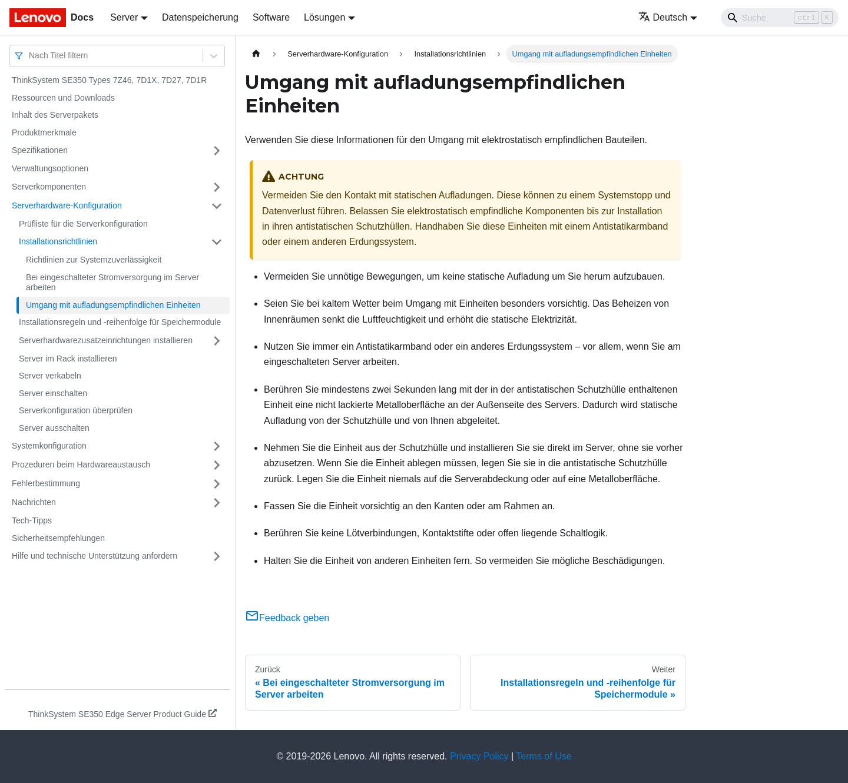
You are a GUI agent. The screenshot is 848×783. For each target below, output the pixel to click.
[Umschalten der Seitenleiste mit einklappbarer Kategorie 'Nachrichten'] (217, 502)
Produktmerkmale (44, 132)
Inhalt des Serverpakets (55, 115)
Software (271, 17)
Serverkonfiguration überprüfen (75, 410)
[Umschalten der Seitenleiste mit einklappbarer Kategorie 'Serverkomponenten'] (217, 187)
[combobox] (30, 55)
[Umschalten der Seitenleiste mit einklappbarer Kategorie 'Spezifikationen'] (217, 150)
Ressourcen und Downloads (63, 97)
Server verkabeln (50, 375)
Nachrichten (34, 502)
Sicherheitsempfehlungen (58, 538)
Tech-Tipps (32, 520)
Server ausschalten (54, 428)
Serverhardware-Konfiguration (67, 205)
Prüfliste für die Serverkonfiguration (83, 223)
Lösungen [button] (324, 17)
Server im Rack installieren (68, 358)
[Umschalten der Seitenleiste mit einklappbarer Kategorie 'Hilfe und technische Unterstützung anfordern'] (217, 556)
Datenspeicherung (200, 17)
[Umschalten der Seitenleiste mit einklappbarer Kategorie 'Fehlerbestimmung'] (217, 484)
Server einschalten (53, 393)
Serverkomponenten (49, 186)
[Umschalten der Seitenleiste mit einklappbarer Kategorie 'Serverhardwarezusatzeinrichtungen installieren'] (217, 340)
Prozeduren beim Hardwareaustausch (81, 464)
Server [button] (124, 17)
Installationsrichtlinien (58, 241)
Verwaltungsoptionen (50, 168)
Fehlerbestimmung (46, 483)
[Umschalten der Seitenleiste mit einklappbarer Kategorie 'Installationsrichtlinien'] (217, 242)
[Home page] (256, 54)
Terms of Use (543, 756)
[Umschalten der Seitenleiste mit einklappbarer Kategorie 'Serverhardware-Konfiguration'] (217, 206)
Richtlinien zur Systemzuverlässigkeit (93, 259)
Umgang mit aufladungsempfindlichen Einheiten (113, 305)
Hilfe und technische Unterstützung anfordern (94, 555)
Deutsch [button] (663, 17)
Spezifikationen (40, 150)
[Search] (780, 17)
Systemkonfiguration (49, 445)
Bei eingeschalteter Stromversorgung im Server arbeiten (112, 283)
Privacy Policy (479, 756)
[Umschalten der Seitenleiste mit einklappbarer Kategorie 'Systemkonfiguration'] (217, 446)
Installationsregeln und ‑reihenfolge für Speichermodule (120, 322)
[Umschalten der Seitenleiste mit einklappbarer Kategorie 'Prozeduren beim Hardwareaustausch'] (217, 465)
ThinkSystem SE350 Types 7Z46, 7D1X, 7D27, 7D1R (109, 80)
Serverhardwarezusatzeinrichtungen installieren (106, 340)
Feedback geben (287, 618)
